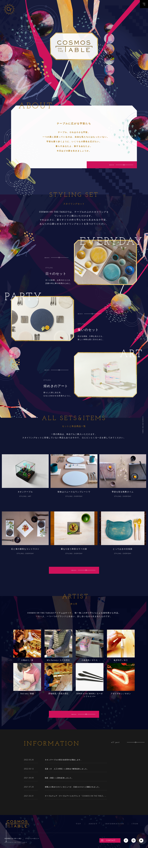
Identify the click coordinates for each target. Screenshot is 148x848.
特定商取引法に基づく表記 (13, 838)
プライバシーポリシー (32, 838)
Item (135, 824)
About (93, 824)
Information (114, 824)
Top (78, 824)
